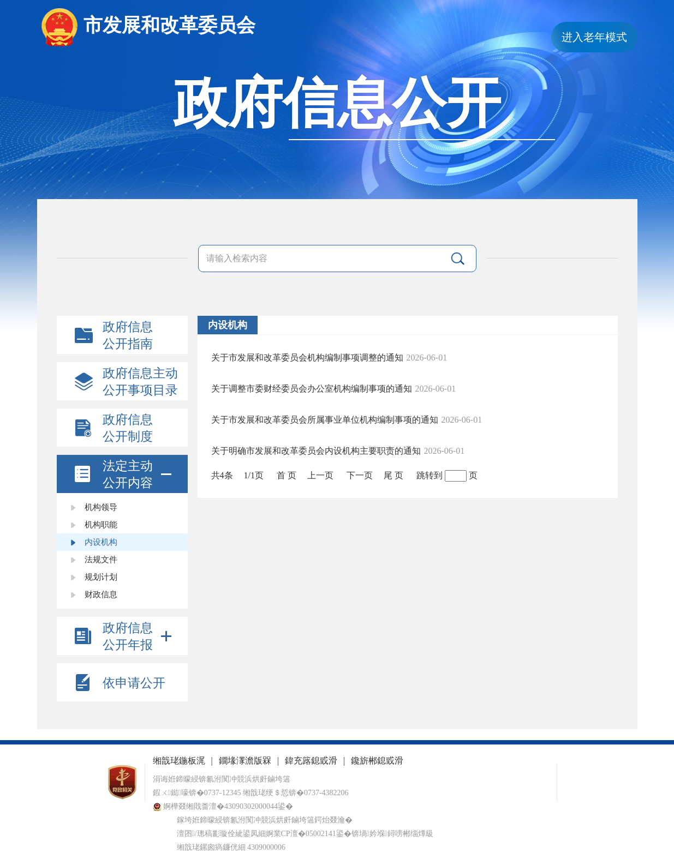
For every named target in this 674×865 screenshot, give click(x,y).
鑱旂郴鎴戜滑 (377, 760)
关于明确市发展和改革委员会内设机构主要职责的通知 (316, 450)
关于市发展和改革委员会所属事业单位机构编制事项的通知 (324, 419)
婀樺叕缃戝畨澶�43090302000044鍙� (223, 806)
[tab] (122, 474)
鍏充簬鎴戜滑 (311, 760)
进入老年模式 (594, 37)
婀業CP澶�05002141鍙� (308, 834)
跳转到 (429, 475)
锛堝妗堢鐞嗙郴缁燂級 (392, 834)
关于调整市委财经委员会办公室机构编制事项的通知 (311, 388)
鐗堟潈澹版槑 (245, 760)
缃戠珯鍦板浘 (179, 760)
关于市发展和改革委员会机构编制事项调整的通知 (307, 357)
